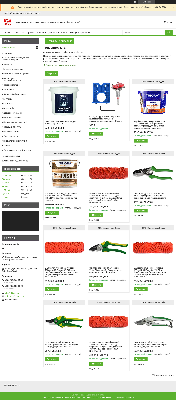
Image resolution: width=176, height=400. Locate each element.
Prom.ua (101, 395)
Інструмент (8, 53)
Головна (7, 32)
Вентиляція (8, 108)
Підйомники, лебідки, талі (15, 122)
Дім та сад (8, 64)
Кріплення (8, 99)
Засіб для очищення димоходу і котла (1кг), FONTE (60, 122)
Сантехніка (8, 103)
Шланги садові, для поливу (15, 161)
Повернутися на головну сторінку (61, 65)
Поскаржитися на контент (102, 397)
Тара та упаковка (11, 136)
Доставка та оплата (58, 32)
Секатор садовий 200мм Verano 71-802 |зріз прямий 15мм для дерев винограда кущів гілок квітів (150, 195)
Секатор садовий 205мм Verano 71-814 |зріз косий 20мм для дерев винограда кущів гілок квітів (150, 344)
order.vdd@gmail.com (14, 296)
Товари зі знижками (11, 156)
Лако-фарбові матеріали (14, 94)
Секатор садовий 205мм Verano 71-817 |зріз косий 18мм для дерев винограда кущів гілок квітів (105, 270)
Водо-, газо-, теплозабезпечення (12, 79)
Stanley (6, 145)
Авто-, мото (8, 89)
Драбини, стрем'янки (13, 113)
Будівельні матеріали (13, 69)
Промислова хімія (11, 131)
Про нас (31, 32)
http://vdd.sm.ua (12, 293)
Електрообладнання (12, 117)
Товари (17, 32)
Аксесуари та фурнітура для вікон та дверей (16, 59)
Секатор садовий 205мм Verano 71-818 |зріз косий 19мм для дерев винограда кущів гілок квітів (61, 344)
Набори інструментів (80, 32)
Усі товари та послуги (162, 375)
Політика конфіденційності (123, 397)
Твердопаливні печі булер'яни (17, 150)
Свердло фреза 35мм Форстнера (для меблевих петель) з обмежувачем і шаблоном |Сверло (105, 119)
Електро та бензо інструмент (16, 74)
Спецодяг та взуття (12, 127)
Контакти (41, 32)
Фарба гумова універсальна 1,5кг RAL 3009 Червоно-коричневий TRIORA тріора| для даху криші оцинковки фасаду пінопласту (149, 124)
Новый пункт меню (11, 385)
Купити (53, 136)
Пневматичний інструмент (15, 141)
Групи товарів (8, 47)
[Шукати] (169, 32)
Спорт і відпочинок (11, 85)
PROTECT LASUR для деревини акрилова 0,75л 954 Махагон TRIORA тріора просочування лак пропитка (61, 196)
